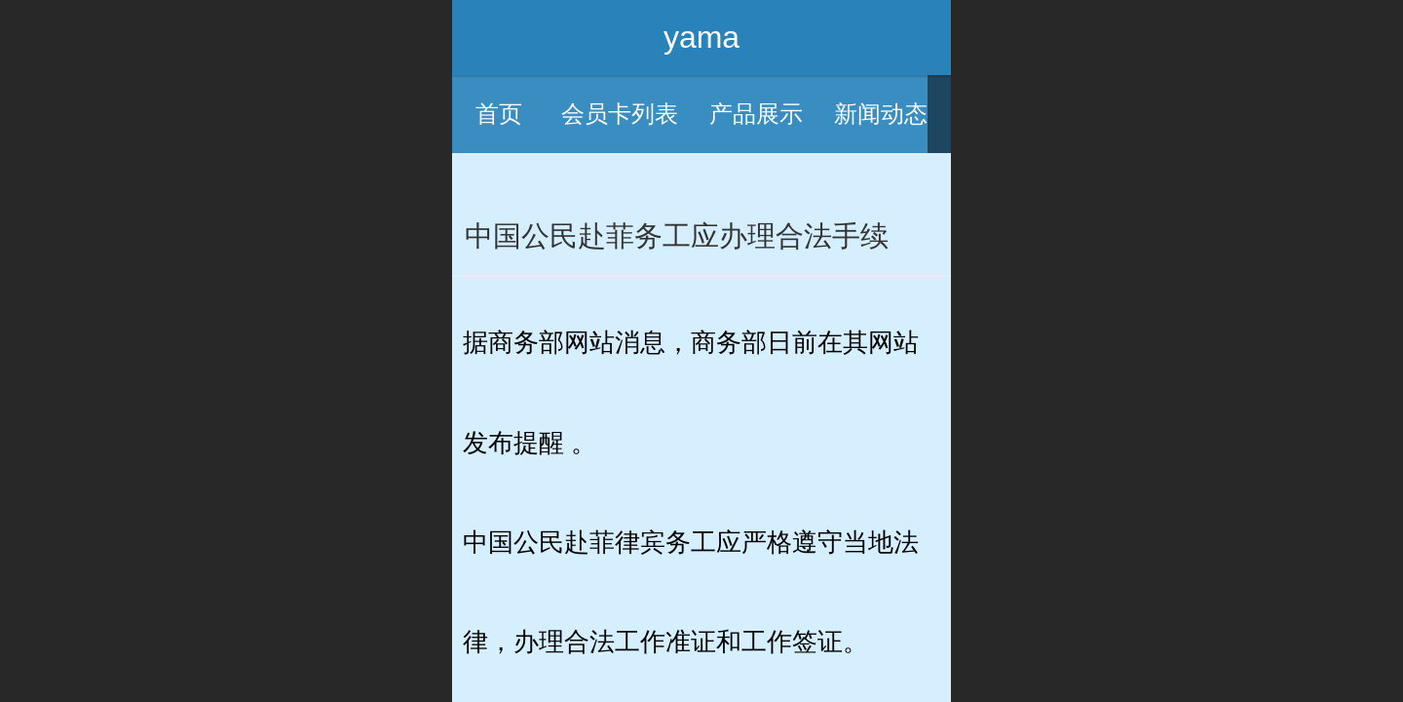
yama (701, 37)
